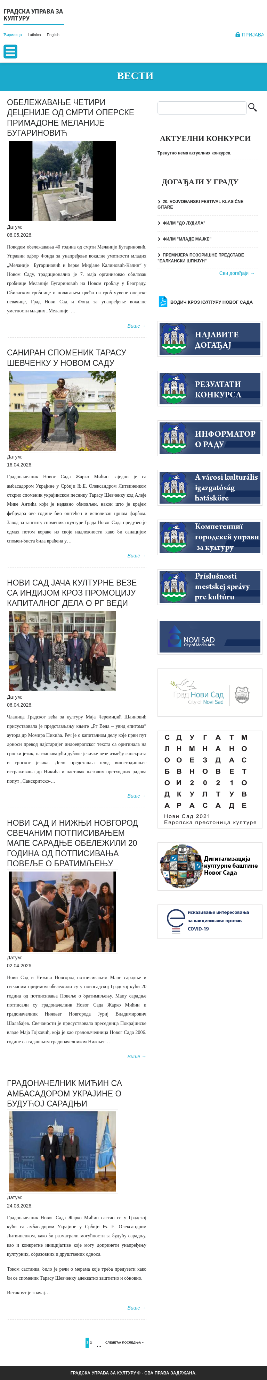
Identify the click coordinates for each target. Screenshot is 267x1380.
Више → (137, 326)
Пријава (253, 34)
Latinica (34, 35)
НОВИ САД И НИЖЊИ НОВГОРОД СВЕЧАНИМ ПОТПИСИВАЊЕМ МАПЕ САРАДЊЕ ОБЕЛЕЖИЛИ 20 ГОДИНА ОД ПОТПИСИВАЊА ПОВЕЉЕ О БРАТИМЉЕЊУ (72, 843)
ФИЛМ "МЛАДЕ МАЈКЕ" (187, 239)
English (53, 35)
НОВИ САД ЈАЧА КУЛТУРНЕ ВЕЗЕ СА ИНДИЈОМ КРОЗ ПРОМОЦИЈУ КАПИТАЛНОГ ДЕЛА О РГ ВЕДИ (72, 593)
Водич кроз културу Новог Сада (211, 302)
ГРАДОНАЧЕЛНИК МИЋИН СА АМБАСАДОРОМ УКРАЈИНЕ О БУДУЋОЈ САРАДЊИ (64, 1093)
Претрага (252, 108)
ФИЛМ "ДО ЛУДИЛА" (184, 223)
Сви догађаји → (237, 273)
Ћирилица (12, 35)
